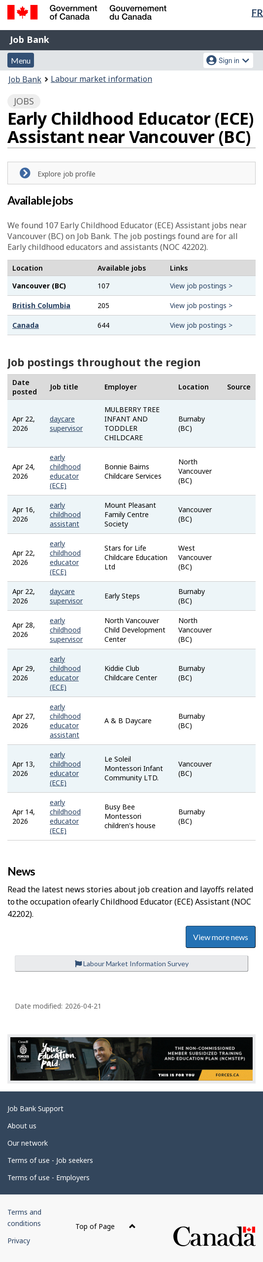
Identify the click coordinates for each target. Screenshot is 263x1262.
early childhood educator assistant (65, 720)
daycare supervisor (66, 423)
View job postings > (201, 285)
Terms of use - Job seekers (50, 1160)
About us (21, 1125)
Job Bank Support (35, 1108)
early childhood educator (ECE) (65, 471)
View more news (220, 937)
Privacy (18, 1240)
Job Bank (29, 39)
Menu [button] (21, 60)
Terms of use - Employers (48, 1177)
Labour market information (101, 78)
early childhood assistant (65, 514)
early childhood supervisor (66, 630)
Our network (27, 1143)
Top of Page (105, 1226)
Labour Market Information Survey (132, 963)
